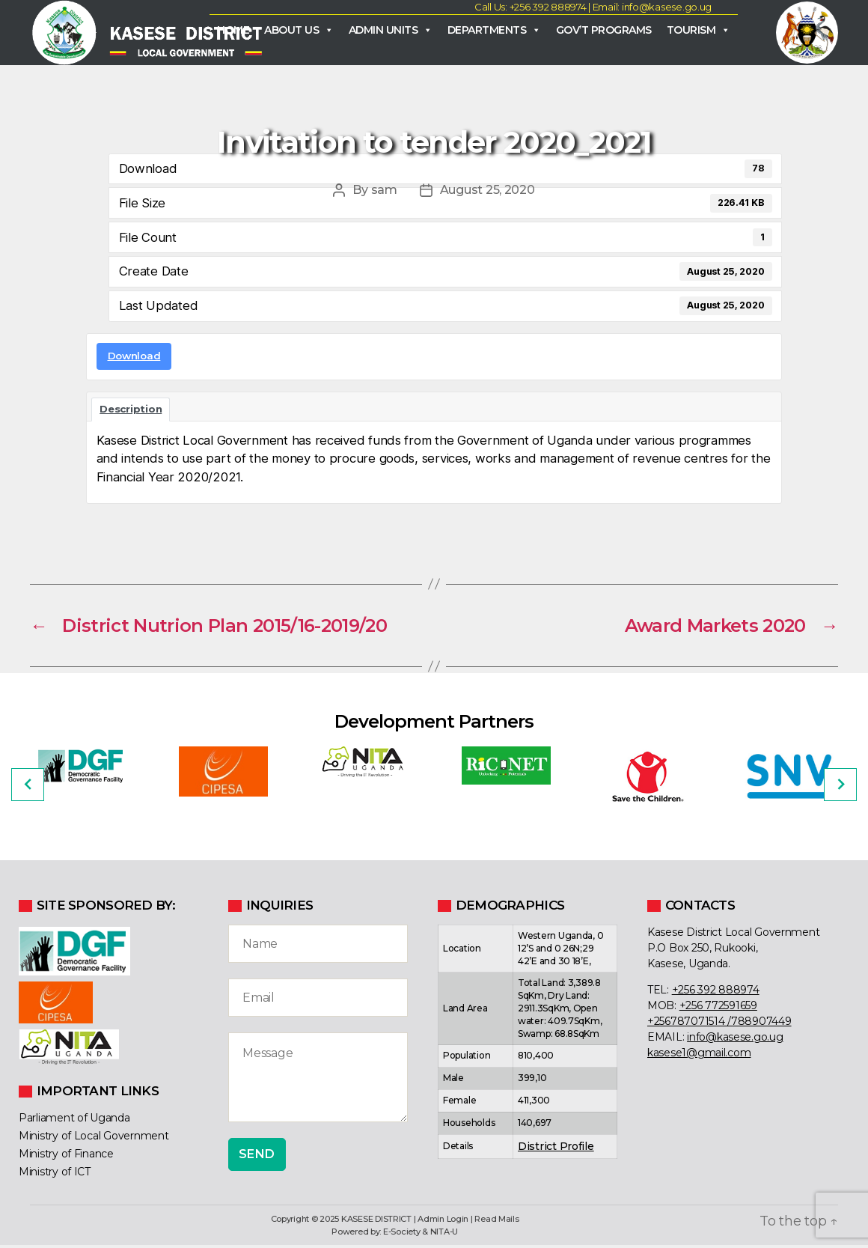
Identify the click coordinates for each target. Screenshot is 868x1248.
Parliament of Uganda (74, 1120)
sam (384, 193)
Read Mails (496, 1222)
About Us (299, 30)
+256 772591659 (718, 1007)
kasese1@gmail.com (699, 1055)
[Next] (840, 786)
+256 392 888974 (716, 992)
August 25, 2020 (487, 193)
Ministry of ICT (55, 1174)
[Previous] (27, 786)
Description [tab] (131, 411)
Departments (494, 30)
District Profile (556, 1148)
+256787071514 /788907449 (719, 1023)
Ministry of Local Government (93, 1138)
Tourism (698, 30)
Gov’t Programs (604, 30)
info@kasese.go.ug (735, 1039)
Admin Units (391, 30)
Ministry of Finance (66, 1156)
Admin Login (443, 1222)
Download (134, 358)
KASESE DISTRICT (376, 1222)
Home (233, 30)
